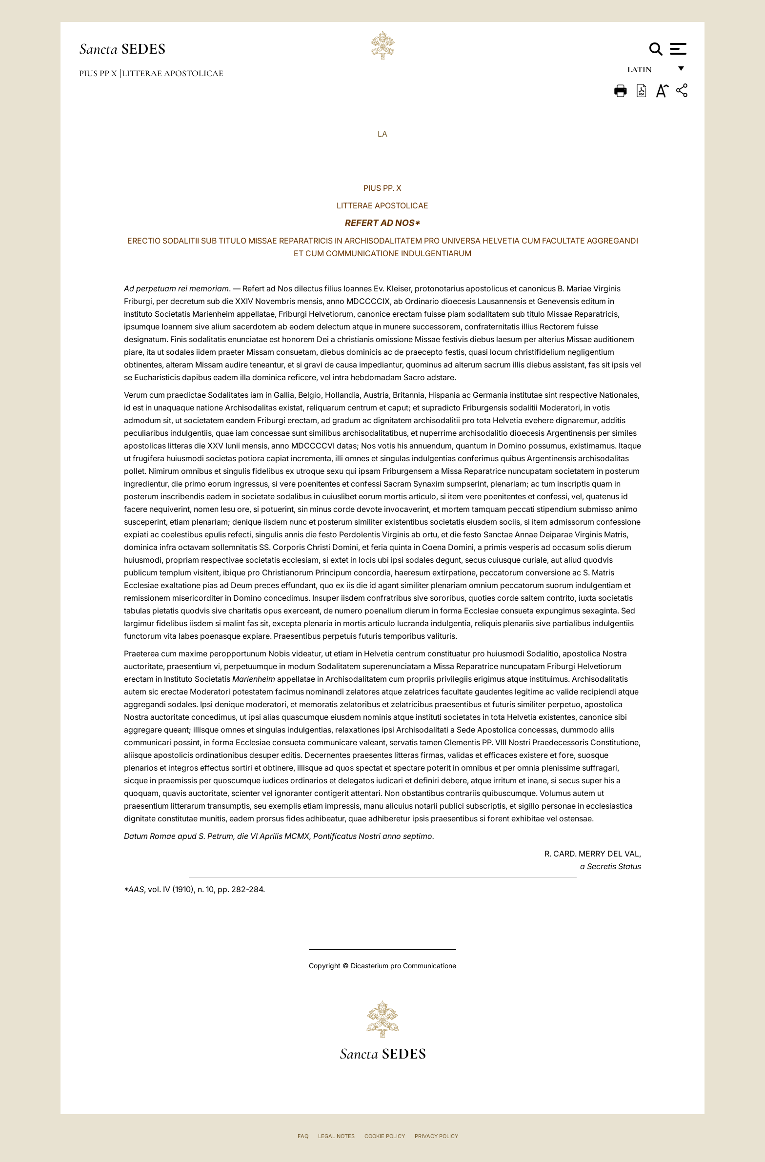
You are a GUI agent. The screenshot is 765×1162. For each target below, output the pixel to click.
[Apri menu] (676, 49)
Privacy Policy (436, 1136)
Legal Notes (336, 1136)
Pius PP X (99, 73)
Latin (649, 72)
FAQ (303, 1136)
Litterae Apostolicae (172, 73)
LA (382, 134)
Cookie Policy (384, 1136)
